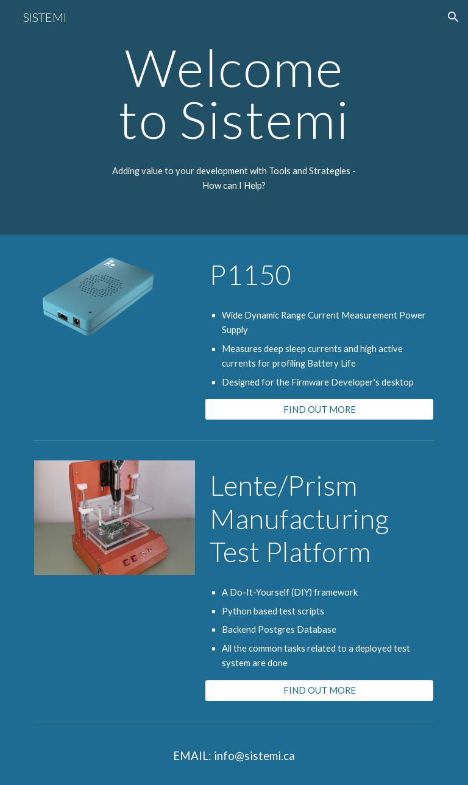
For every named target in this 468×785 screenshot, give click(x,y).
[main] (233, 118)
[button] (453, 17)
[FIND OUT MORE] (319, 409)
